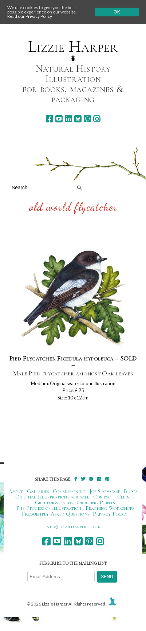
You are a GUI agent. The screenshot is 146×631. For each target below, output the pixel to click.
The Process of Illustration (48, 508)
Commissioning (69, 491)
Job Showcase (105, 491)
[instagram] (96, 119)
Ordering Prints (95, 502)
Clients (125, 496)
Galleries (38, 491)
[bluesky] (77, 119)
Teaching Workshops (109, 508)
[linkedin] (68, 119)
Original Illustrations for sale (52, 496)
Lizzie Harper (73, 46)
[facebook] (49, 119)
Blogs (131, 491)
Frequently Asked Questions (55, 513)
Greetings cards (54, 502)
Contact (103, 496)
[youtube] (58, 119)
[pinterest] (87, 119)
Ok (117, 12)
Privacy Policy (110, 513)
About (15, 491)
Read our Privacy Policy (29, 16)
